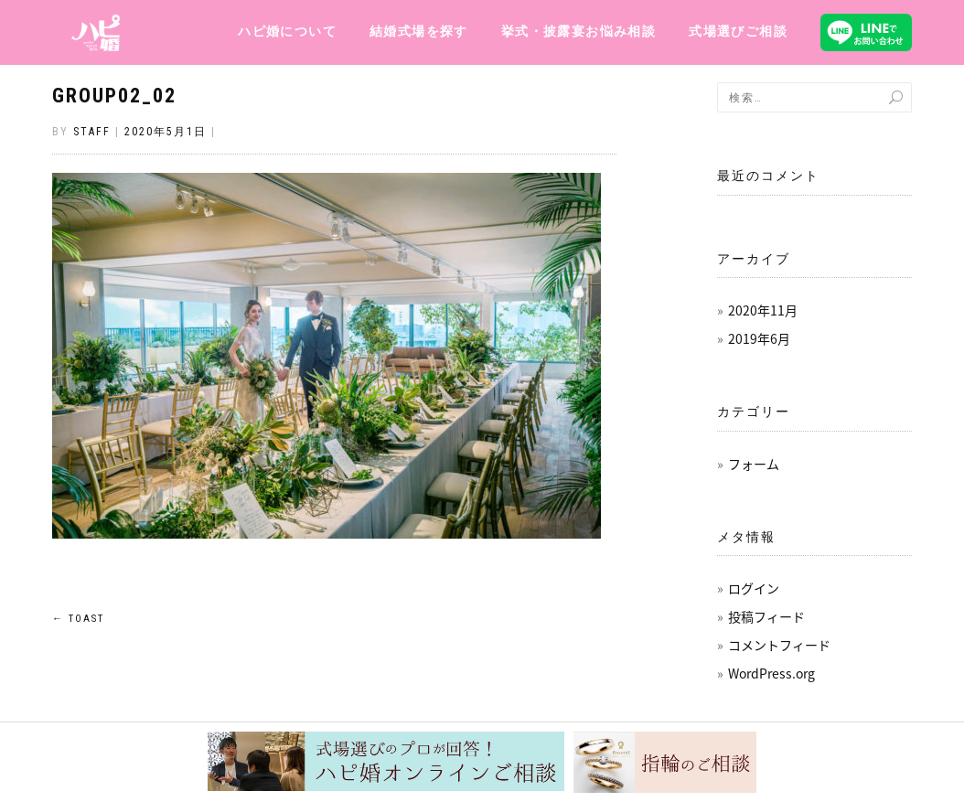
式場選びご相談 (738, 31)
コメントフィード (779, 645)
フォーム (753, 463)
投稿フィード (766, 616)
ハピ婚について (287, 31)
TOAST (78, 619)
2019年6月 (759, 338)
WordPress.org (771, 673)
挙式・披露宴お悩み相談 (578, 31)
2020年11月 (763, 310)
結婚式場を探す (419, 31)
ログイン (753, 588)
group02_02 (114, 95)
